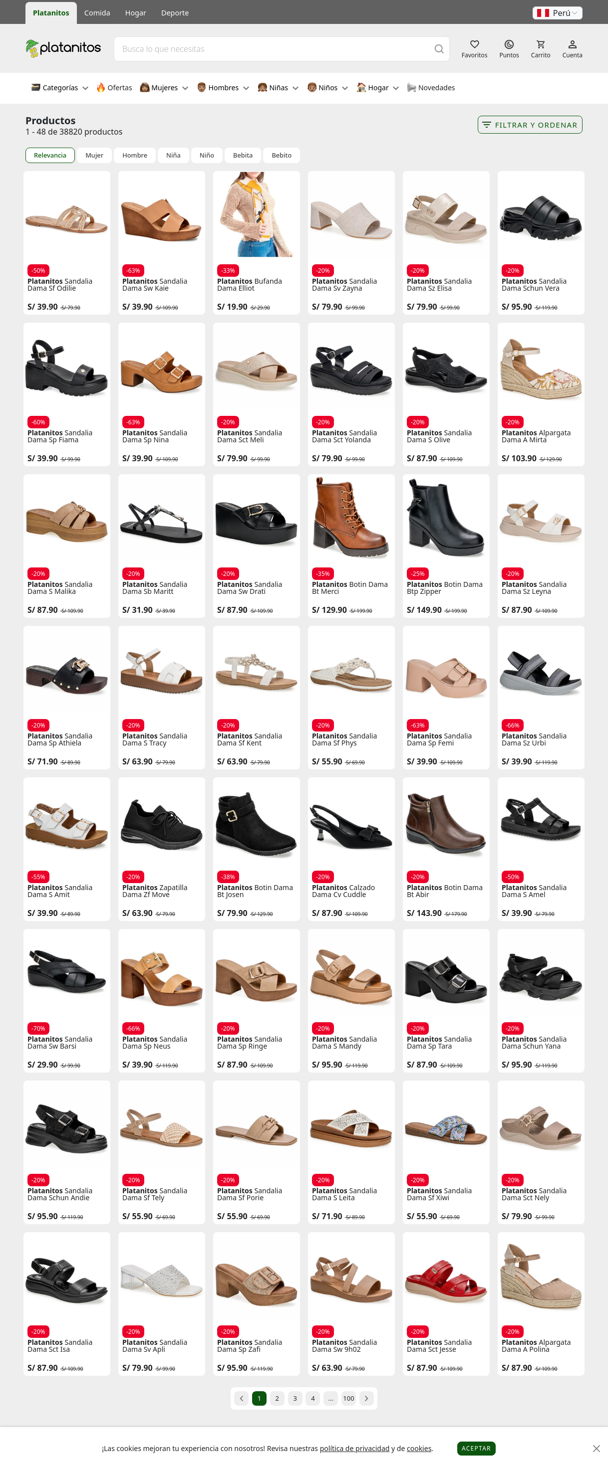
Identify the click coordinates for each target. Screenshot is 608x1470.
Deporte (175, 12)
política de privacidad (355, 1448)
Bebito (282, 155)
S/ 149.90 (424, 610)
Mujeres (164, 88)
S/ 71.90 (42, 761)
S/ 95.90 (517, 307)
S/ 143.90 (424, 913)
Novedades (430, 88)
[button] (558, 12)
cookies (419, 1448)
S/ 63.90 (137, 761)
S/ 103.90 (519, 458)
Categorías (59, 88)
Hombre (134, 155)
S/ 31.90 (137, 610)
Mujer (94, 155)
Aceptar (476, 1448)
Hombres (223, 88)
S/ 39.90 (42, 307)
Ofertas (114, 88)
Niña (173, 155)
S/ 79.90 (327, 307)
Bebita (243, 155)
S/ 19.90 (232, 307)
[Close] (597, 1449)
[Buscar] (439, 48)
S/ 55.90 (327, 761)
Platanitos (51, 12)
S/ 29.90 (42, 1065)
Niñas (278, 88)
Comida (97, 12)
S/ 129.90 (329, 610)
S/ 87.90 (422, 458)
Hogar (135, 12)
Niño (207, 155)
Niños (327, 88)
